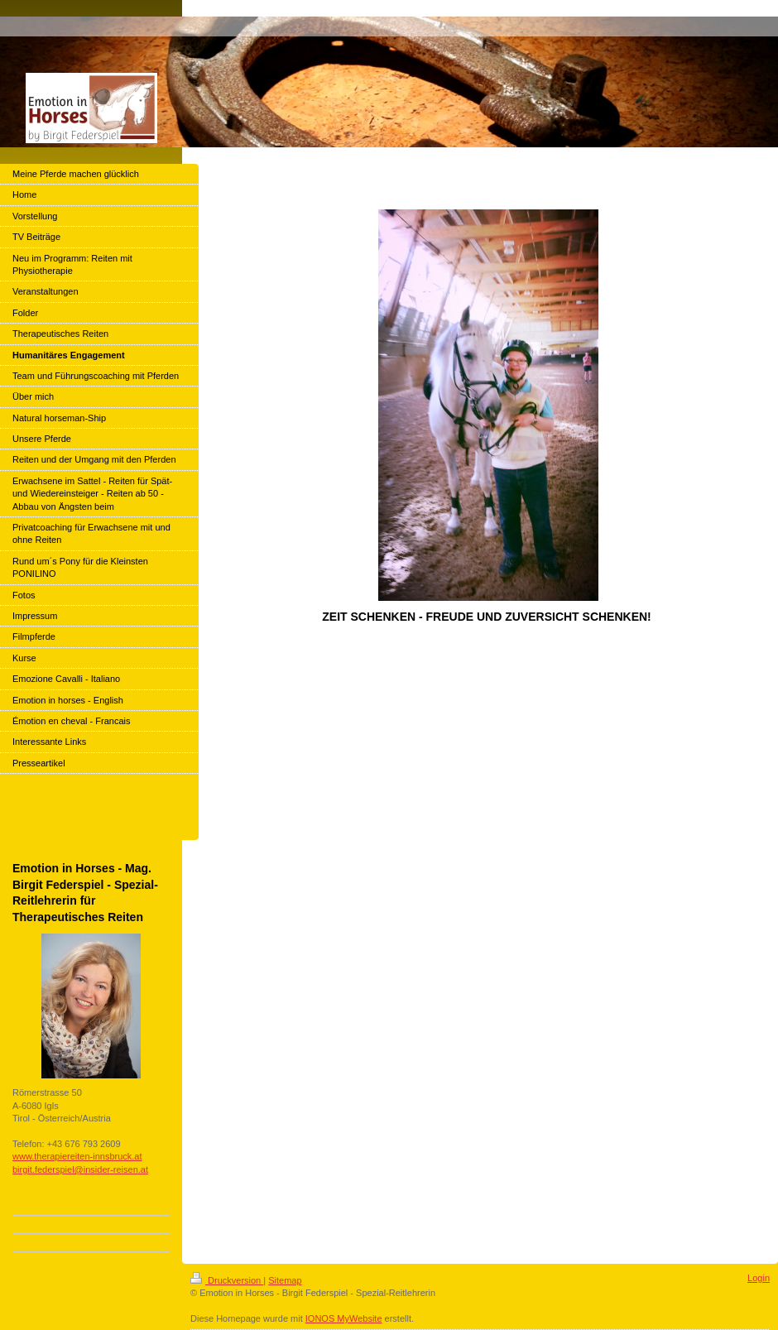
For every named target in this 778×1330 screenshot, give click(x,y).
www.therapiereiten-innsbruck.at (77, 1156)
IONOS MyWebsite (343, 1318)
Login (758, 1278)
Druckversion (226, 1280)
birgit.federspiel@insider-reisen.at (80, 1169)
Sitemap (284, 1280)
